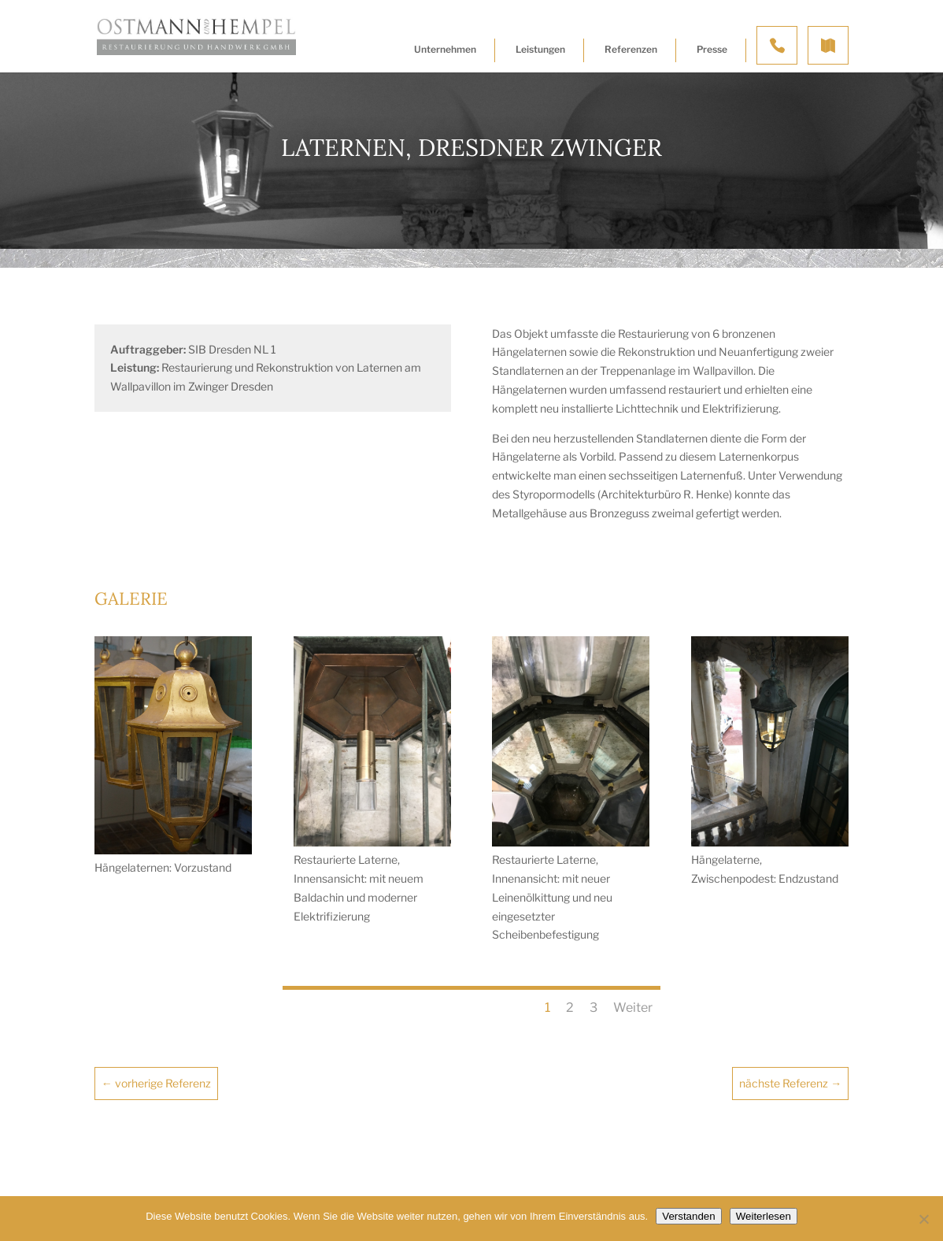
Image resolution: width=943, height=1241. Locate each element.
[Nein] (923, 1219)
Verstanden (688, 1216)
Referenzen (631, 49)
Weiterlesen (763, 1216)
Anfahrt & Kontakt (828, 45)
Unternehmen (445, 49)
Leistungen (540, 49)
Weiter (633, 1007)
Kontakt (777, 45)
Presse (712, 49)
